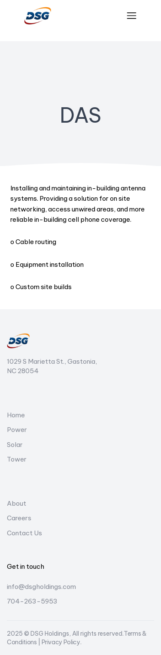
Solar (15, 445)
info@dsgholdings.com (41, 587)
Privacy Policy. (62, 642)
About (16, 503)
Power (17, 430)
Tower (17, 459)
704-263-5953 (32, 601)
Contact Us (24, 533)
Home (16, 415)
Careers (19, 518)
